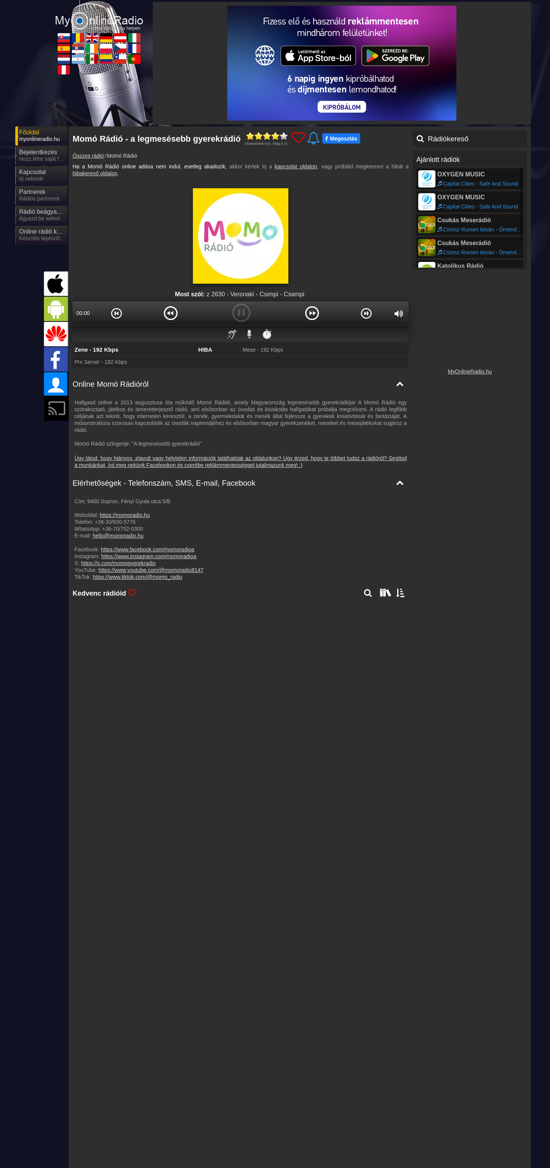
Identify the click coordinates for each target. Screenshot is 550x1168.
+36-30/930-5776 (115, 522)
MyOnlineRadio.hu (470, 371)
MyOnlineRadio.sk (110, 1130)
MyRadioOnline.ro (178, 1130)
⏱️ (267, 334)
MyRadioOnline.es (110, 1141)
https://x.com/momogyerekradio (118, 563)
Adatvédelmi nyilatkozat (403, 1115)
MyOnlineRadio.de (315, 1130)
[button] (117, 313)
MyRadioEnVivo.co (316, 1152)
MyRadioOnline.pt (451, 1152)
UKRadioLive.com (247, 1130)
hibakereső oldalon (95, 173)
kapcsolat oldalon (296, 166)
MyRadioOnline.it (450, 1130)
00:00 (83, 313)
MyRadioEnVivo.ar (179, 1152)
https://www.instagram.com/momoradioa (148, 556)
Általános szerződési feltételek (469, 1115)
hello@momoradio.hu (117, 536)
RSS (513, 1115)
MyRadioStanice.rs (179, 1141)
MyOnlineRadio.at (383, 1130)
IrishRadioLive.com (248, 1141)
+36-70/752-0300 (122, 529)
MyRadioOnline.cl (383, 1152)
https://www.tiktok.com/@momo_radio (137, 577)
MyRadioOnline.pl (314, 1141)
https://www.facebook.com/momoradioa (147, 549)
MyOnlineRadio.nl (109, 1152)
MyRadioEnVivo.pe (111, 1163)
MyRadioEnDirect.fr (453, 1141)
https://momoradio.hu (125, 515)
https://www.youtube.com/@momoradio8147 (151, 570)
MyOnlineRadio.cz (384, 1141)
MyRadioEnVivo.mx (249, 1152)
